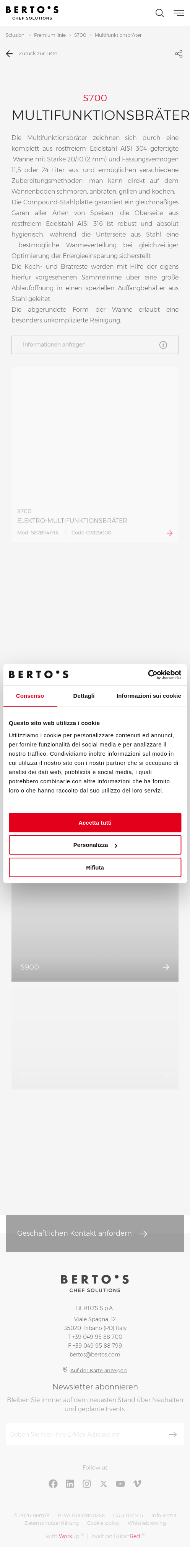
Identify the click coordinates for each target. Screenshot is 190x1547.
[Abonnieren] (172, 1434)
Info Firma (163, 1515)
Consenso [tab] (30, 695)
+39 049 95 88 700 (97, 1336)
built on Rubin (118, 1536)
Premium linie (50, 35)
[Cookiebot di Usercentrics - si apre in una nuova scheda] (147, 675)
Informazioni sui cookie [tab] (149, 695)
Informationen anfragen (95, 346)
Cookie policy (103, 1523)
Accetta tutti (95, 822)
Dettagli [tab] (84, 695)
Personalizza (95, 845)
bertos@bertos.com (95, 1354)
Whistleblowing (147, 1523)
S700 (80, 35)
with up (65, 1536)
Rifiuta (95, 867)
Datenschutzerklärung (51, 1523)
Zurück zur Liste (31, 53)
